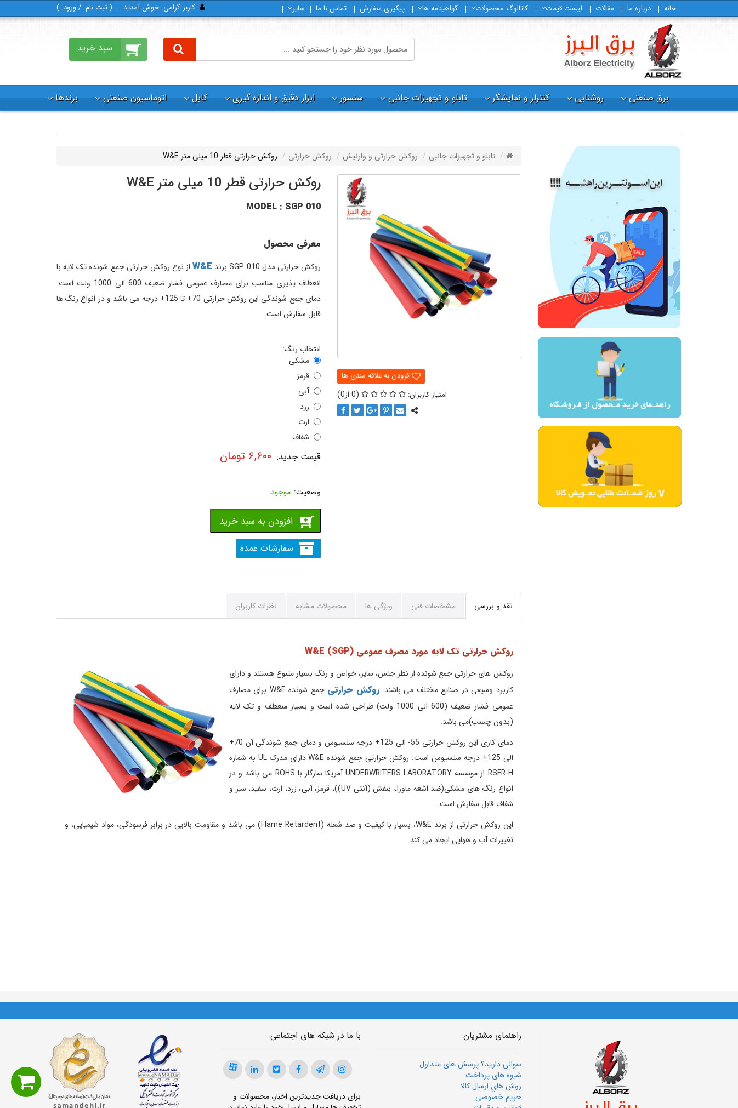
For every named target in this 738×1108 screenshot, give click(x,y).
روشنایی (589, 98)
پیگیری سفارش (382, 8)
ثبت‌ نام (96, 7)
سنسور (351, 98)
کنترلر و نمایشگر (520, 98)
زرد (304, 406)
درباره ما (639, 8)
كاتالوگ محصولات (499, 8)
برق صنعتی (649, 98)
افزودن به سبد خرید (256, 521)
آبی (303, 391)
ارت (303, 421)
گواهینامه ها (438, 8)
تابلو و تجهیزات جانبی (427, 98)
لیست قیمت (561, 8)
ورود (70, 7)
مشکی (299, 360)
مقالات (604, 8)
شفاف (300, 437)
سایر (296, 8)
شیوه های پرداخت (493, 1075)
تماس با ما (331, 8)
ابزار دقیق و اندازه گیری (273, 98)
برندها (66, 98)
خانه (670, 8)
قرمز (303, 375)
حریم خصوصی (498, 1097)
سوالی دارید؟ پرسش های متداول (470, 1064)
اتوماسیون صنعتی (135, 98)
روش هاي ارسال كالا (491, 1086)
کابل (199, 98)
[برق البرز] (622, 51)
